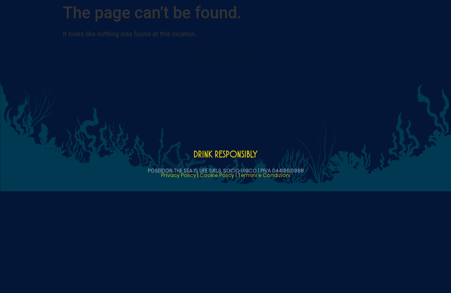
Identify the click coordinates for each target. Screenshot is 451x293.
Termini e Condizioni (264, 175)
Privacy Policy (178, 175)
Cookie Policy (217, 175)
